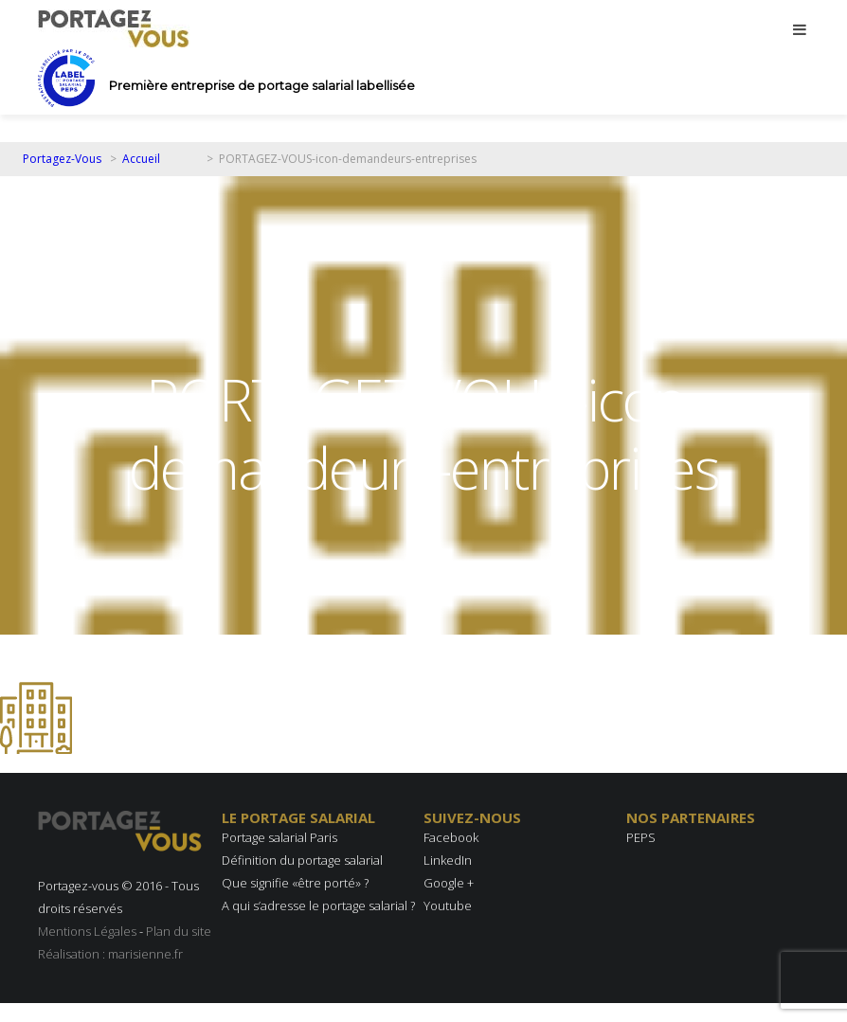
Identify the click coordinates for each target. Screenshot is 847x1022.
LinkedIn (448, 860)
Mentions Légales (87, 931)
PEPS (641, 837)
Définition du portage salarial (302, 860)
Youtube (448, 905)
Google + (449, 882)
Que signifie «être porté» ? (295, 882)
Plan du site (178, 931)
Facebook (451, 837)
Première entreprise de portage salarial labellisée (262, 85)
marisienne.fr (145, 953)
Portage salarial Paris (279, 837)
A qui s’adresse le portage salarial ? (318, 905)
